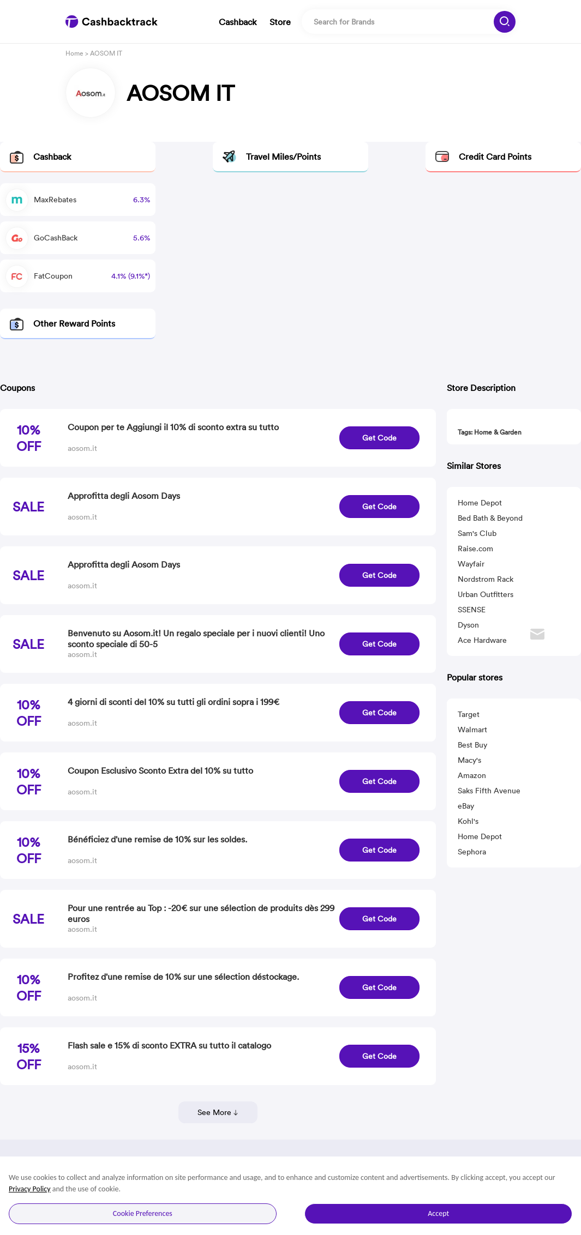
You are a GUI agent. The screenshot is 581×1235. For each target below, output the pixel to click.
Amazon (472, 775)
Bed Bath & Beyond (490, 518)
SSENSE (472, 610)
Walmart (472, 729)
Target (469, 714)
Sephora (472, 852)
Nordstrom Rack (485, 579)
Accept (438, 1213)
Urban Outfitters (485, 594)
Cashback (237, 21)
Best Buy (472, 745)
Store (280, 21)
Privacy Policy (30, 1189)
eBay (466, 806)
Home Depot (480, 503)
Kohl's (468, 821)
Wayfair (471, 564)
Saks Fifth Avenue (489, 791)
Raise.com (475, 548)
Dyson (468, 625)
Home (74, 53)
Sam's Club (477, 533)
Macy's (469, 760)
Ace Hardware (482, 640)
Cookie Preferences (142, 1213)
